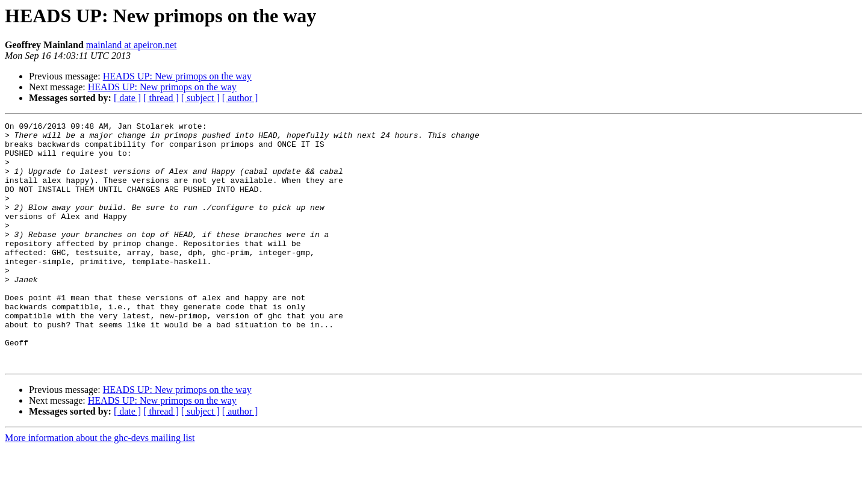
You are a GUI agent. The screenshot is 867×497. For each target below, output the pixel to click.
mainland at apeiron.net (131, 45)
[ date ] (127, 98)
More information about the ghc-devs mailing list (100, 486)
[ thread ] (161, 98)
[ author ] (240, 98)
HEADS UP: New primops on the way (177, 76)
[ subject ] (200, 98)
